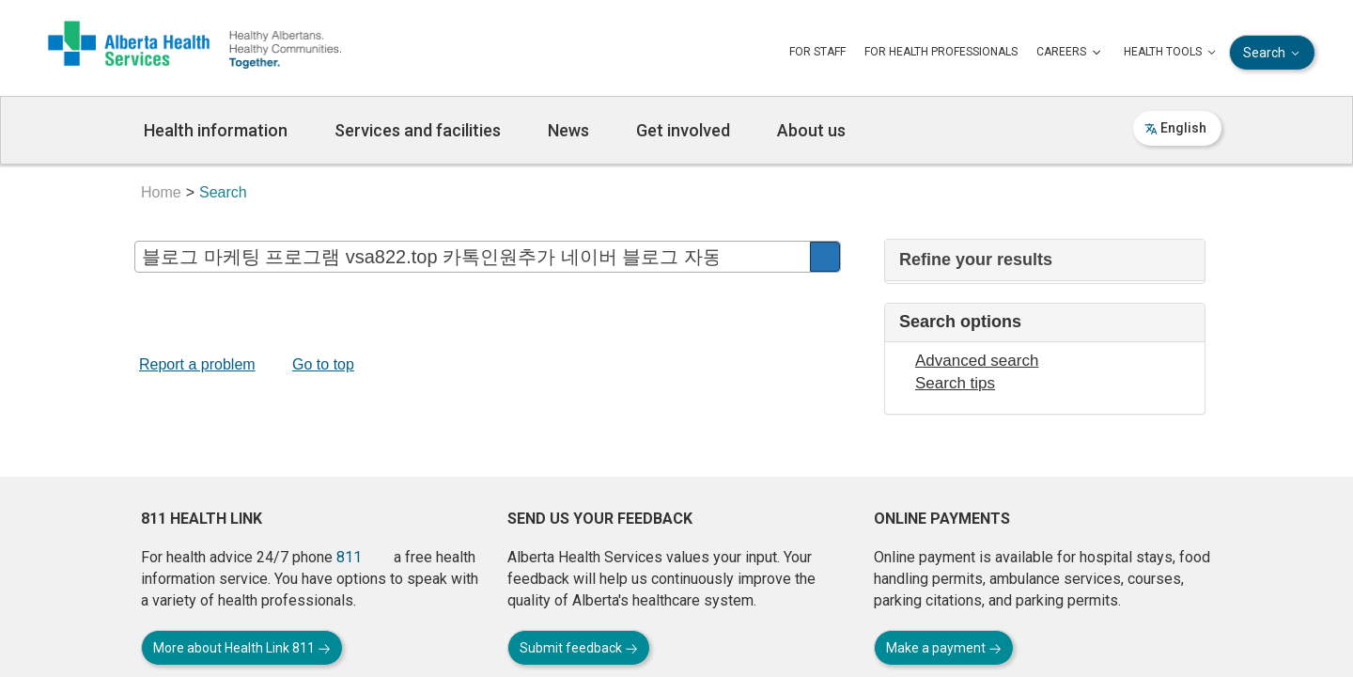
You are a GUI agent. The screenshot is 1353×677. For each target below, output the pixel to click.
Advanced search (976, 361)
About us (811, 130)
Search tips (955, 383)
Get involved (683, 130)
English (1175, 127)
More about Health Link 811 (242, 647)
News (568, 130)
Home (161, 192)
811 (349, 557)
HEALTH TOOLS (1172, 52)
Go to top (323, 364)
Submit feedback (579, 647)
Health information (216, 130)
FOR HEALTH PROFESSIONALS (941, 51)
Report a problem (197, 364)
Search (1273, 53)
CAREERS (1070, 52)
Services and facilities (417, 130)
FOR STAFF (817, 51)
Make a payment (944, 647)
